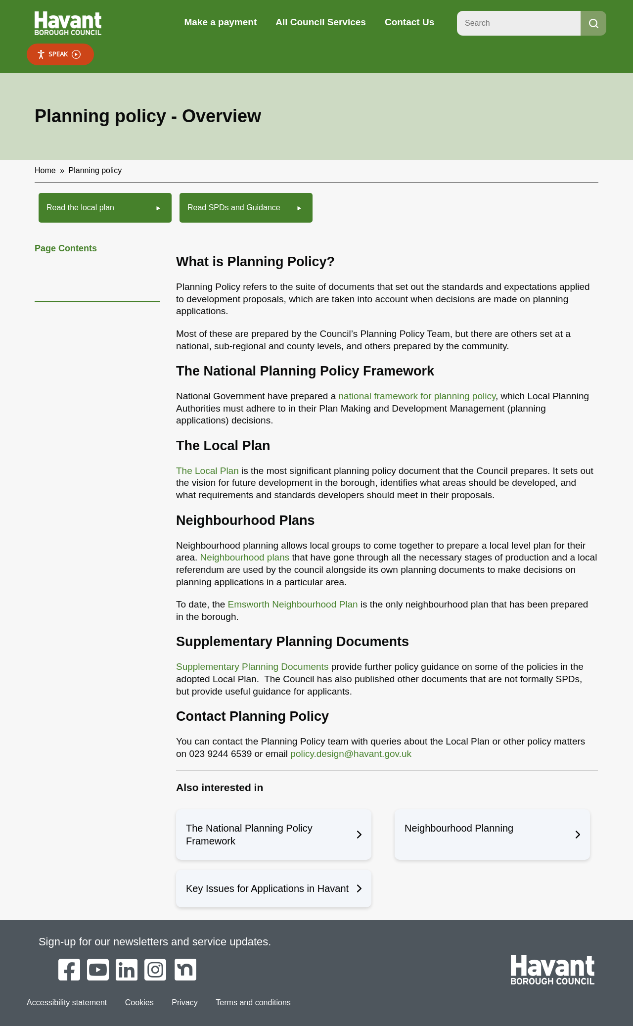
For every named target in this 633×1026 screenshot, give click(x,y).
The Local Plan (207, 471)
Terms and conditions (252, 1002)
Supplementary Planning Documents (252, 666)
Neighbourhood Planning (492, 834)
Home (45, 170)
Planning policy (95, 170)
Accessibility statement (67, 1002)
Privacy (184, 1002)
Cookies (139, 1002)
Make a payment (220, 22)
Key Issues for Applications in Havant (274, 888)
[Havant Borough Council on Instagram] (155, 970)
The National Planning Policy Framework (274, 834)
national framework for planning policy (417, 396)
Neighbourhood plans (245, 557)
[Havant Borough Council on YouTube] (98, 970)
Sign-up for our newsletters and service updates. (155, 941)
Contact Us (409, 22)
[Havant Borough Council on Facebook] (69, 970)
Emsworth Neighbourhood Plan (294, 604)
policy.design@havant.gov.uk (350, 753)
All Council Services (320, 22)
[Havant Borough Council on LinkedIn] (126, 970)
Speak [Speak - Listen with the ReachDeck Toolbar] (59, 54)
